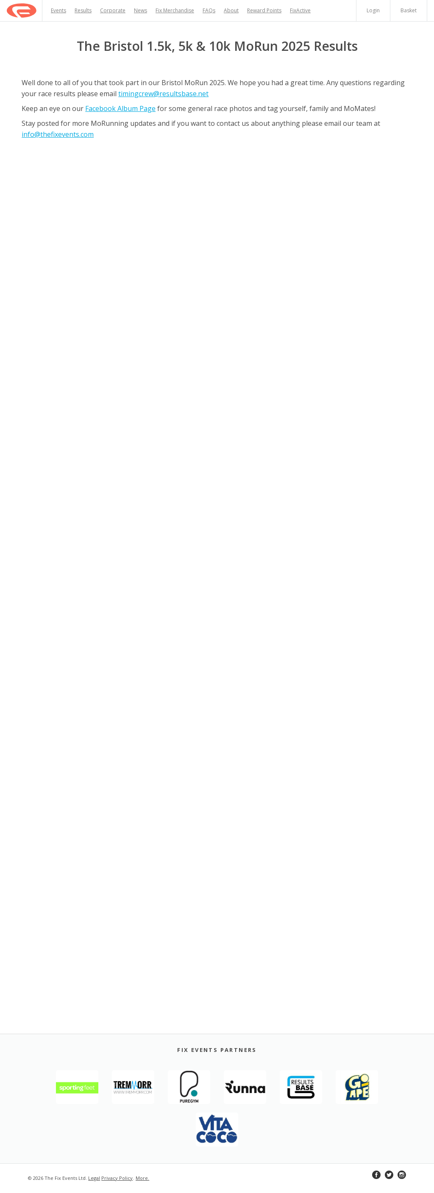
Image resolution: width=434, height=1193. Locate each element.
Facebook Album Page (120, 108)
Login (373, 10)
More (142, 1178)
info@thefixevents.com (58, 134)
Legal (94, 1178)
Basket (409, 10)
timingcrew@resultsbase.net (163, 93)
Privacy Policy (117, 1178)
